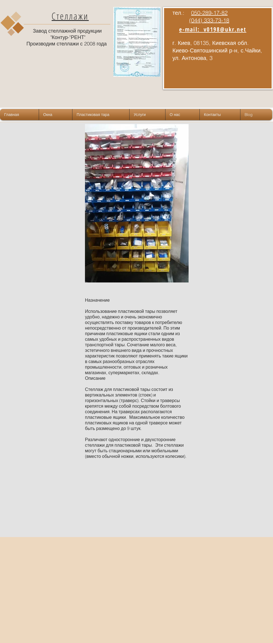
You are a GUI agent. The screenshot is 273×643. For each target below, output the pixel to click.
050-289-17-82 (209, 12)
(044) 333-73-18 (209, 20)
